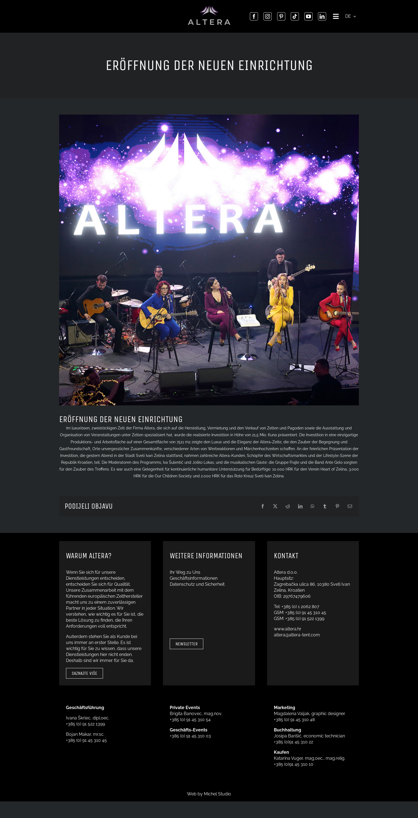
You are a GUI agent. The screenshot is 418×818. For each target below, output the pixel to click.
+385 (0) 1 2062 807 (300, 606)
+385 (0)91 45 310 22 (293, 741)
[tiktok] (295, 16)
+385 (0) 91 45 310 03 (190, 735)
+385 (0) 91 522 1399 (304, 618)
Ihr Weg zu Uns (185, 572)
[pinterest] (281, 16)
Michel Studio (217, 793)
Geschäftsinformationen (193, 578)
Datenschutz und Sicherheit (197, 584)
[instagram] (267, 16)
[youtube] (308, 16)
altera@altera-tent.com (297, 634)
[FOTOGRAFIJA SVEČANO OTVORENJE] (209, 259)
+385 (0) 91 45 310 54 (190, 719)
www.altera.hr (287, 628)
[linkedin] (322, 16)
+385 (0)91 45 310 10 (293, 764)
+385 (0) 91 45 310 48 (294, 719)
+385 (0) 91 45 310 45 (305, 612)
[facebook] (254, 16)
